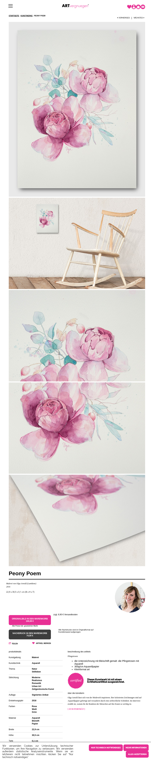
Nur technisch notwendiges (106, 748)
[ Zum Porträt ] (76, 709)
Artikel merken (43, 643)
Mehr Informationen (136, 748)
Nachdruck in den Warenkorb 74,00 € (30, 634)
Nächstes (139, 18)
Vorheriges (123, 18)
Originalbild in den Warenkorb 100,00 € (30, 620)
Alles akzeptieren (137, 754)
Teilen (15, 644)
